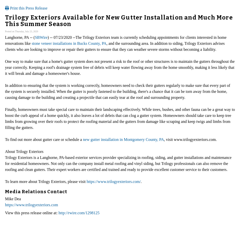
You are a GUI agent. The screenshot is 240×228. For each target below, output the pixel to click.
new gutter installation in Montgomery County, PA (123, 139)
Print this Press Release (26, 8)
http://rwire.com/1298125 (79, 213)
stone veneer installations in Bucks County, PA (69, 43)
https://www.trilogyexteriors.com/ (113, 181)
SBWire (41, 37)
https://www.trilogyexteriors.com (31, 205)
